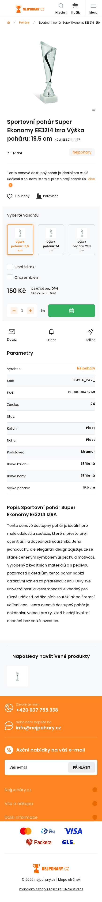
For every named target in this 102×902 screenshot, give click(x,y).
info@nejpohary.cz (38, 727)
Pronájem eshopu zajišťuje (40, 889)
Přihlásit (81, 767)
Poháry (24, 23)
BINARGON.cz (73, 889)
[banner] (30, 9)
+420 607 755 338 (37, 710)
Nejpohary (81, 152)
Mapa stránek (69, 879)
